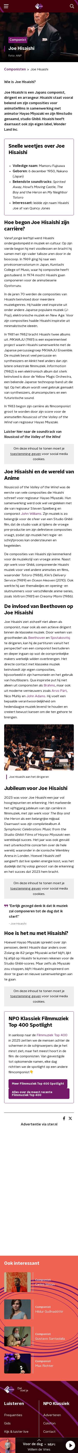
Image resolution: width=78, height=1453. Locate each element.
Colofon (49, 1423)
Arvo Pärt (59, 690)
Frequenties (13, 1415)
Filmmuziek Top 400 (52, 1035)
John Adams (35, 696)
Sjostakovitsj (60, 637)
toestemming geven (25, 454)
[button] (70, 1445)
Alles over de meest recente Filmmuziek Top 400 (32, 1094)
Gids (7, 1423)
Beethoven (36, 637)
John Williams (31, 513)
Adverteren (52, 1415)
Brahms (49, 685)
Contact (49, 1431)
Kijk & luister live (16, 1431)
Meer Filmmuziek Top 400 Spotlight (38, 1083)
